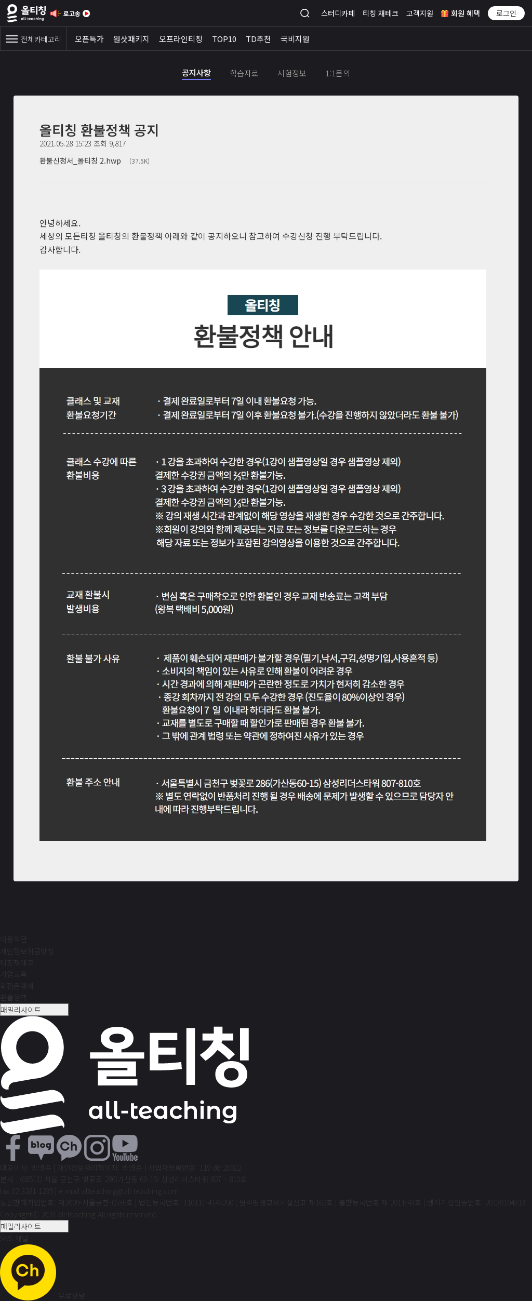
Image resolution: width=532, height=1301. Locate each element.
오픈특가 (89, 38)
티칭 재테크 (380, 13)
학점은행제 (17, 986)
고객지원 (419, 13)
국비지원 (295, 38)
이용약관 (13, 939)
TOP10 (224, 38)
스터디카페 (338, 13)
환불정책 (13, 997)
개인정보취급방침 (27, 951)
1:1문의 (337, 73)
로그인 (506, 13)
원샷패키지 (131, 38)
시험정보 (292, 73)
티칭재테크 (17, 962)
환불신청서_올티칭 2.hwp (94, 160)
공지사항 (196, 72)
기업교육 (13, 974)
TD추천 (258, 38)
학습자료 (244, 73)
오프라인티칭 (181, 38)
